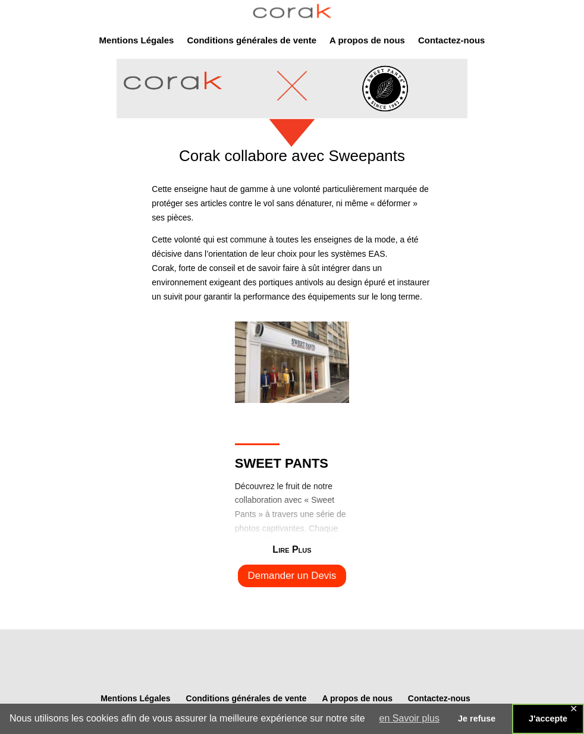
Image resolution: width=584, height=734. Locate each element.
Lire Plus (291, 549)
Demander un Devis (292, 576)
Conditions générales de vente (251, 40)
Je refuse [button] (476, 718)
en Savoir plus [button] (409, 718)
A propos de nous (367, 40)
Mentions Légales (136, 40)
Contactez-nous (451, 40)
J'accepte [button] (548, 718)
